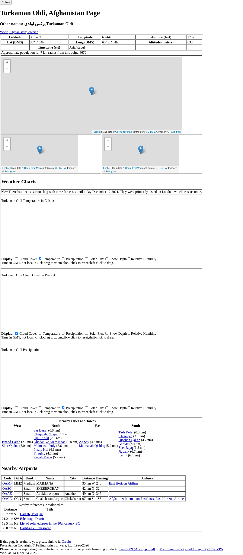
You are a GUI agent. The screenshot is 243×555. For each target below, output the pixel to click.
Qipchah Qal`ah (129, 440)
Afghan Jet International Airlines (131, 499)
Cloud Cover (28, 259)
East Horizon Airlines (124, 483)
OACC (7, 499)
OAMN (7, 483)
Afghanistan (17, 32)
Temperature (51, 259)
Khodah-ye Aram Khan (49, 442)
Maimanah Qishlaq (92, 445)
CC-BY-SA (151, 132)
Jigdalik (124, 451)
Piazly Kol (41, 449)
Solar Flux (96, 259)
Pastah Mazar (43, 457)
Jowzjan (32, 32)
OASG (7, 488)
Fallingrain (175, 132)
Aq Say (84, 442)
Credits (66, 541)
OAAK (7, 493)
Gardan (124, 444)
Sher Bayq (126, 447)
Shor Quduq (10, 445)
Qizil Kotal (41, 438)
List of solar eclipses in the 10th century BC (50, 523)
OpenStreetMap (123, 132)
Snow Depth (118, 259)
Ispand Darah (11, 442)
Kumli (123, 455)
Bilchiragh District (32, 519)
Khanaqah (125, 436)
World (4, 32)
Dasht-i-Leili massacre (35, 528)
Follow (6, 2)
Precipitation (74, 259)
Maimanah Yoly (44, 445)
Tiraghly (39, 453)
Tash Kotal (126, 432)
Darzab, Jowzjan (31, 514)
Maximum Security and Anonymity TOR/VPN (191, 549)
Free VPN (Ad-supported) (137, 549)
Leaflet (96, 132)
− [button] (7, 69)
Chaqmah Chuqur (46, 434)
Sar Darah (40, 430)
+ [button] (7, 63)
